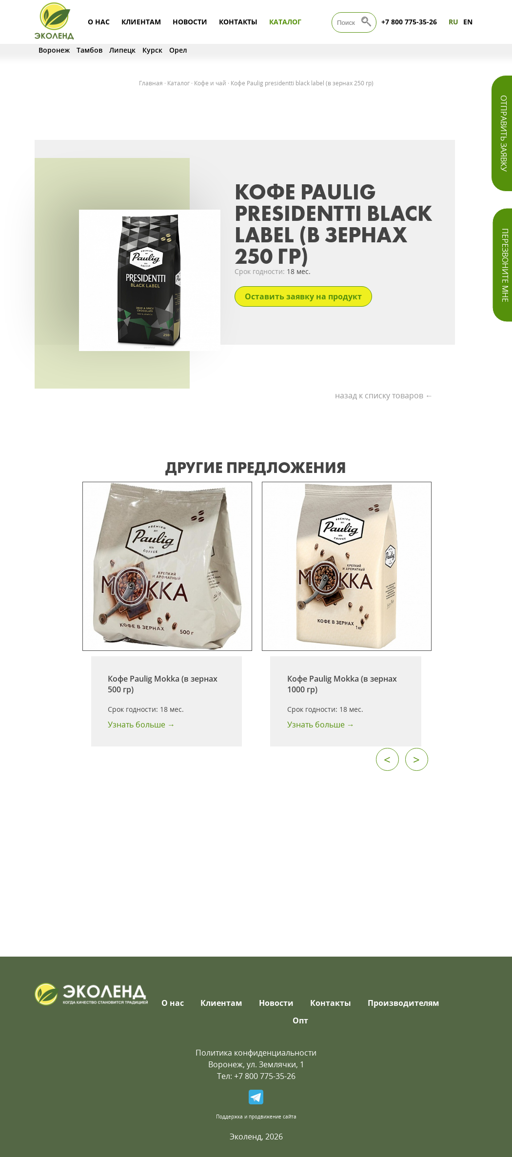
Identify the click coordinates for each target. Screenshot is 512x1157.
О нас (99, 21)
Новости (190, 21)
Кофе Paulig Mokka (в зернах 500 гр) (162, 684)
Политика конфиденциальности (256, 1052)
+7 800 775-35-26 (409, 21)
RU (453, 21)
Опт (300, 1020)
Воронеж (54, 50)
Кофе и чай (210, 83)
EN (468, 21)
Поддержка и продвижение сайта (256, 1116)
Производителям (403, 1003)
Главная (151, 83)
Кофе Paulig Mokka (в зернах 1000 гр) (342, 684)
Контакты (238, 21)
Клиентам (141, 21)
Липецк (122, 50)
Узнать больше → (141, 724)
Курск (152, 50)
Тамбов (89, 50)
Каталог (285, 21)
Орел (178, 50)
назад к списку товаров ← (384, 395)
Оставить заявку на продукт (303, 296)
